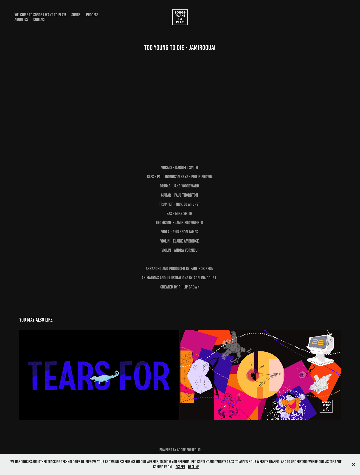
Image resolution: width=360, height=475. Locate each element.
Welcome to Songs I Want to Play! (40, 14)
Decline (193, 466)
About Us (21, 19)
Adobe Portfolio (189, 449)
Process (92, 14)
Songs (75, 14)
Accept (180, 466)
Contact (39, 19)
